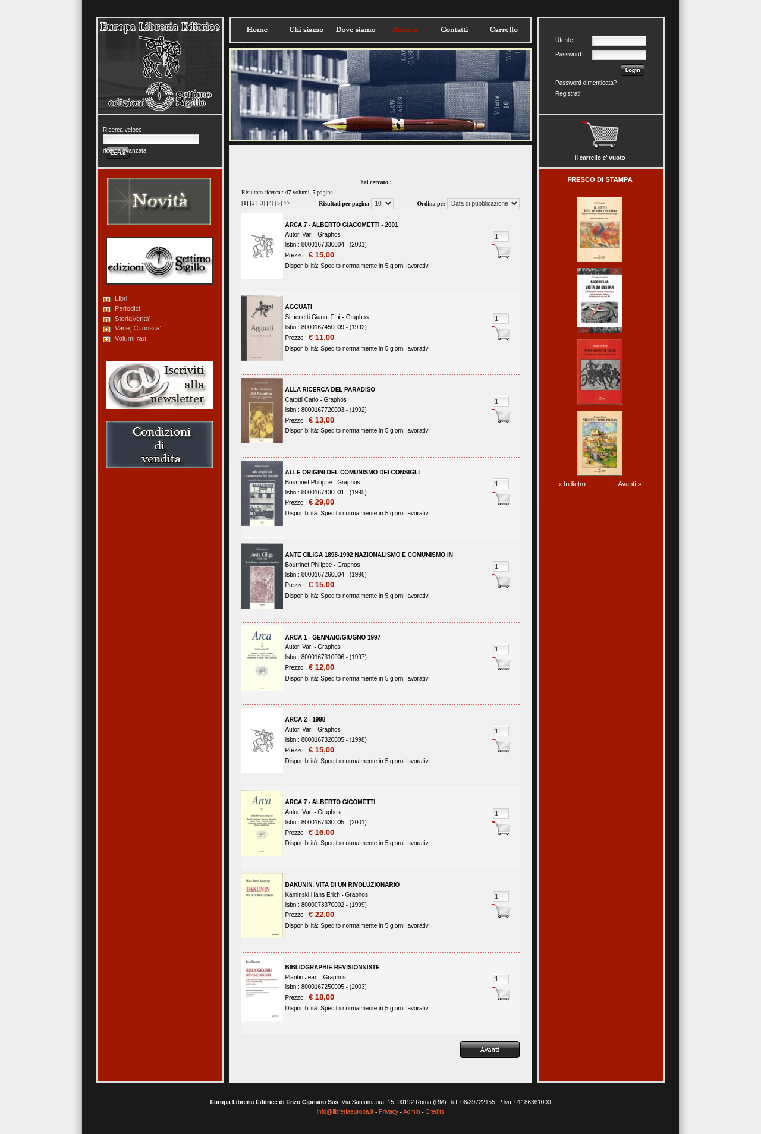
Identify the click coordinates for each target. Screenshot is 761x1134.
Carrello (503, 29)
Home (256, 29)
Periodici (127, 308)
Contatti (454, 29)
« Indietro (572, 483)
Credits (434, 1111)
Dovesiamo (355, 29)
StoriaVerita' (132, 318)
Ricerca (404, 29)
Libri (121, 298)
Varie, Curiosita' (138, 328)
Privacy (388, 1111)
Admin (411, 1111)
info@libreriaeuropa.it (345, 1111)
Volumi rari (130, 338)
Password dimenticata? (586, 83)
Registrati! (568, 93)
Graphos (328, 234)
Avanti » (629, 483)
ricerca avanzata (124, 150)
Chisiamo (306, 29)
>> (287, 203)
